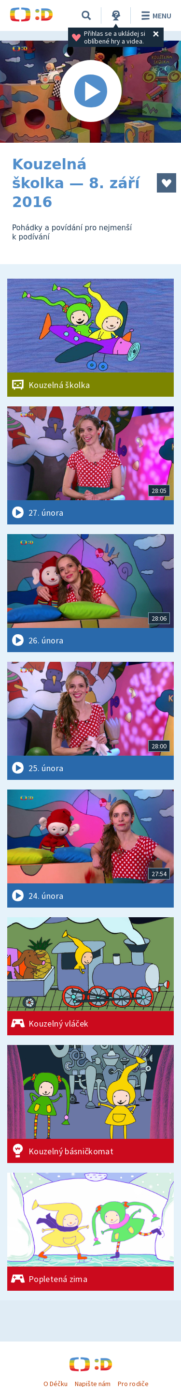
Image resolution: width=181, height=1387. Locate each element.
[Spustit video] (90, 92)
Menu (154, 15)
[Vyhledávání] (86, 15)
